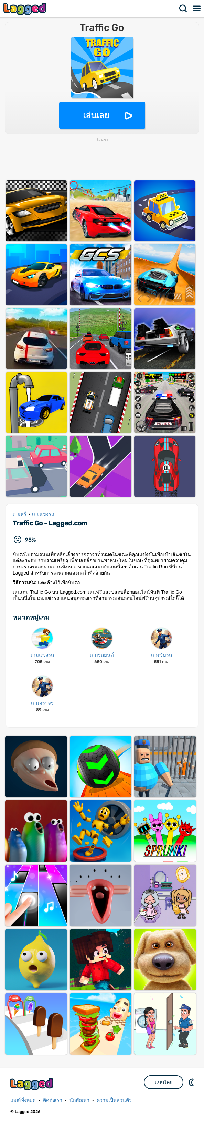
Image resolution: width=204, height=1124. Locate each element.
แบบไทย (163, 1082)
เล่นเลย (96, 115)
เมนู (197, 8)
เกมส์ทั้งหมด (23, 1100)
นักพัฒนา (79, 1100)
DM (192, 1082)
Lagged (25, 8)
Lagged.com (32, 1084)
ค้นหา (183, 8)
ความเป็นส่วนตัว (114, 1100)
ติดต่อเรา (52, 1100)
